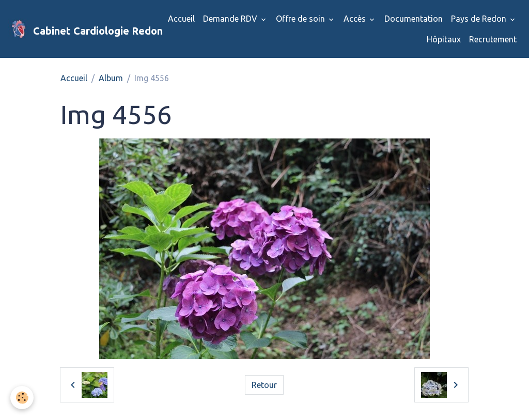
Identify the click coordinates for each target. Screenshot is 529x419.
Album (111, 78)
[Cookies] (22, 397)
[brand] (75, 29)
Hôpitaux (444, 39)
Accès (356, 18)
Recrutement (493, 39)
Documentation (413, 18)
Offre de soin (301, 18)
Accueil (181, 18)
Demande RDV (231, 18)
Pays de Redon (479, 18)
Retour (264, 385)
